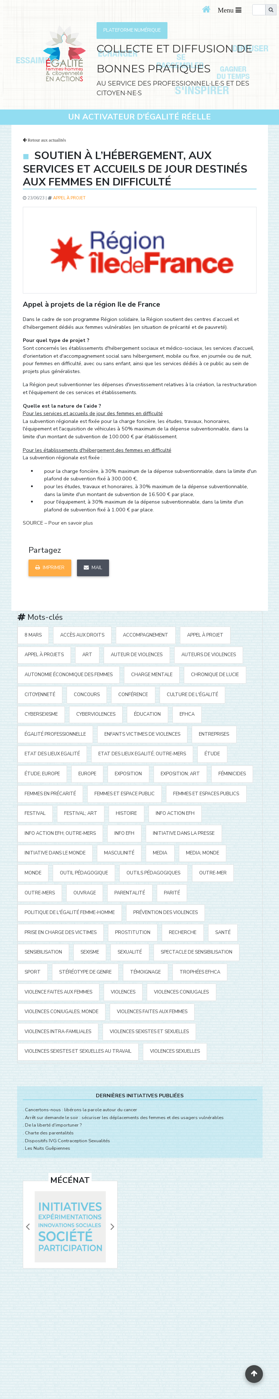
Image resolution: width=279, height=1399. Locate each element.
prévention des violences (165, 912)
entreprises (214, 734)
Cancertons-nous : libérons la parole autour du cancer (81, 1110)
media (160, 853)
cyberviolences (95, 714)
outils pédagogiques (153, 873)
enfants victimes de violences (142, 734)
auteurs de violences (208, 655)
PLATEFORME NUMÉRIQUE (132, 30)
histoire (126, 813)
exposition (128, 774)
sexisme (90, 952)
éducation (147, 714)
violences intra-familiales (58, 1031)
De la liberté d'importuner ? (53, 1125)
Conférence (133, 694)
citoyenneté (40, 694)
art (87, 655)
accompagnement (145, 635)
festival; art (80, 813)
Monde (33, 873)
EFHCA (187, 714)
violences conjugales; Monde (61, 1012)
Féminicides (232, 774)
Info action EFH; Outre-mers (60, 833)
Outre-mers (40, 893)
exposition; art (180, 774)
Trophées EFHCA (200, 972)
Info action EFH (175, 813)
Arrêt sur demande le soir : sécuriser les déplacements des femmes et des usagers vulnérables (124, 1117)
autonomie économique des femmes (69, 675)
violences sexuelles (175, 1051)
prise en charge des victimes (61, 932)
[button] (27, 1226)
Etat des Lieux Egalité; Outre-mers (142, 754)
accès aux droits (82, 635)
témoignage (145, 972)
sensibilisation (43, 952)
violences (123, 992)
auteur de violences (136, 655)
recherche (182, 932)
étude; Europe (42, 774)
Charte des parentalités (49, 1133)
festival (35, 813)
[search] (259, 9)
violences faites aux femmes (152, 1012)
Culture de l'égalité (192, 694)
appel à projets (44, 655)
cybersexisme (41, 714)
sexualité (130, 952)
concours (87, 694)
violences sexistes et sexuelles (149, 1031)
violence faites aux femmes (58, 992)
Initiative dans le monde (55, 853)
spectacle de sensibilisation (196, 952)
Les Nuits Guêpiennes (47, 1148)
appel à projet (69, 198)
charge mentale (151, 675)
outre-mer (213, 873)
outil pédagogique (84, 873)
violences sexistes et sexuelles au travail (78, 1051)
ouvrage (84, 893)
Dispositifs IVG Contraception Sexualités (67, 1141)
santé (223, 932)
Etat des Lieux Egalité (52, 754)
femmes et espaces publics (206, 794)
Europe (87, 774)
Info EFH (124, 833)
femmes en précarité (50, 794)
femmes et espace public (124, 794)
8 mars (33, 635)
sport (33, 972)
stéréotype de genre (85, 972)
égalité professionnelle (55, 734)
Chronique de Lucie (215, 675)
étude (212, 754)
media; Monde (202, 853)
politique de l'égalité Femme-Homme (70, 912)
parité (172, 893)
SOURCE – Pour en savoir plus (58, 522)
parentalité (129, 893)
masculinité (119, 853)
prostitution (132, 932)
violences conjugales (181, 992)
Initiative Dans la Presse (184, 833)
